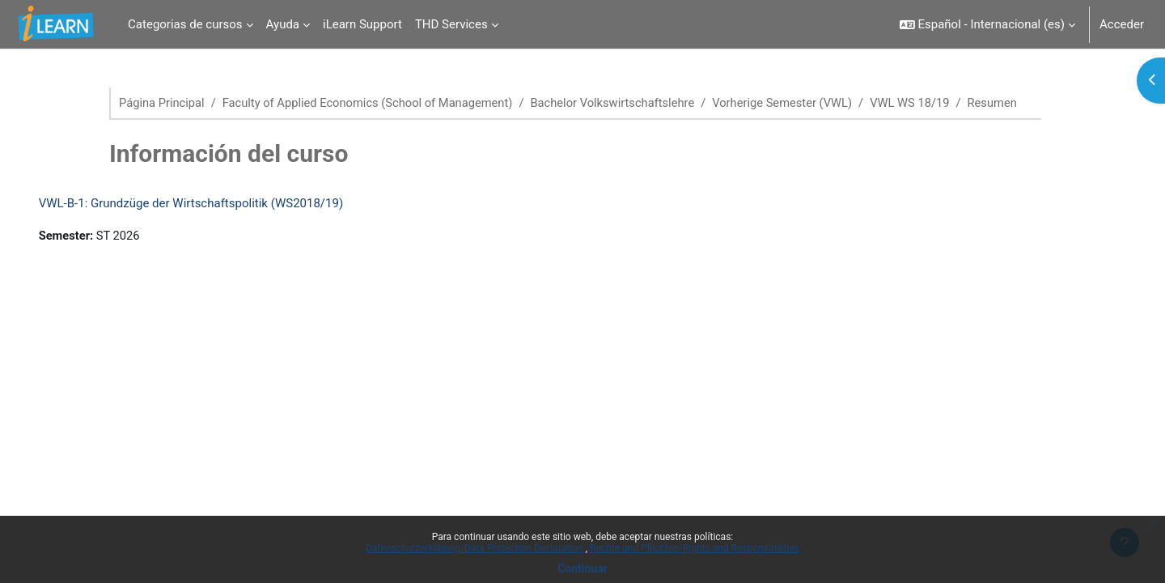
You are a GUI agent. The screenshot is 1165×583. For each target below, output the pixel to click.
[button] (987, 24)
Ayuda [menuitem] (282, 24)
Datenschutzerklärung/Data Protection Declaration (475, 548)
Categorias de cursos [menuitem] (185, 24)
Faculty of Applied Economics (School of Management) (372, 103)
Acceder (1121, 24)
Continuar (582, 568)
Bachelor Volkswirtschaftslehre (622, 103)
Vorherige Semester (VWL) (796, 103)
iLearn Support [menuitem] (362, 24)
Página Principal (162, 103)
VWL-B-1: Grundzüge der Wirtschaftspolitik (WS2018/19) (213, 222)
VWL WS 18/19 (927, 103)
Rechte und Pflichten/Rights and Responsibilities (694, 548)
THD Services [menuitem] (451, 24)
